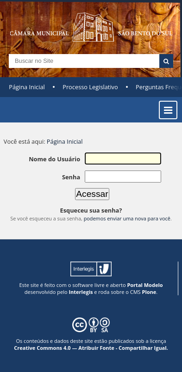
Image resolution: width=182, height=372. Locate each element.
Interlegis (81, 291)
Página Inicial (27, 87)
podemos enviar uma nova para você (127, 218)
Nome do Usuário (54, 159)
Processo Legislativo (90, 87)
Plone (149, 291)
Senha (71, 177)
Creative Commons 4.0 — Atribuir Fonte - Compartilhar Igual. (91, 347)
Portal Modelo (145, 284)
